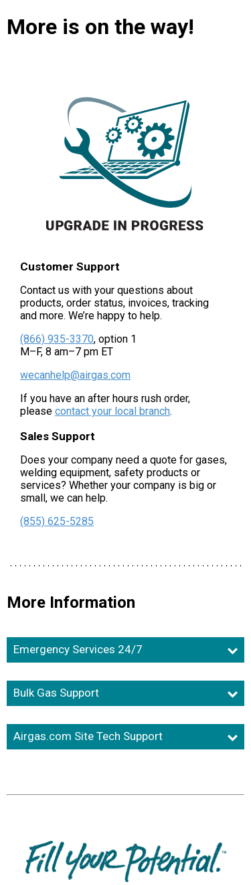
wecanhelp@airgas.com (75, 375)
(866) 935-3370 (57, 339)
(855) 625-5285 (57, 521)
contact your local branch (112, 411)
